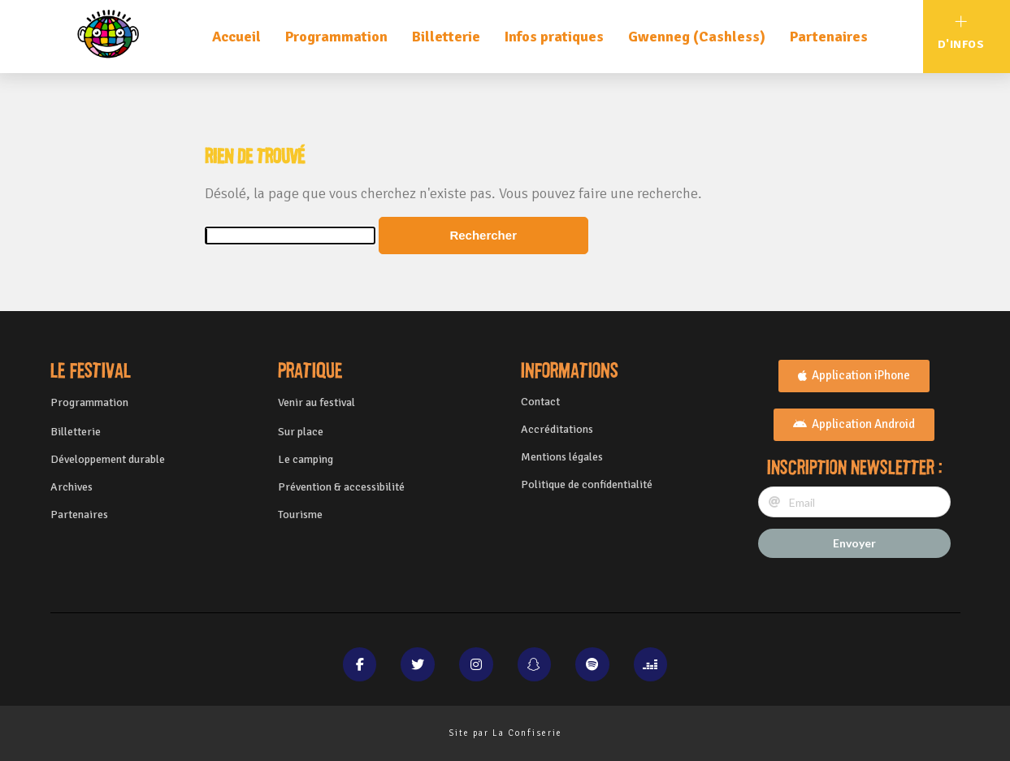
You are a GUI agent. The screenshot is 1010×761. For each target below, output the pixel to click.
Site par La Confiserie (505, 733)
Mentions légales (562, 457)
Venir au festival (316, 402)
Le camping (305, 459)
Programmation (336, 36)
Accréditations (557, 429)
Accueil (236, 36)
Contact (540, 402)
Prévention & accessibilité (341, 487)
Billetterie (446, 36)
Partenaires (829, 36)
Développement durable (107, 459)
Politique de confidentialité (586, 484)
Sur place (300, 432)
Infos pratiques (554, 36)
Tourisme (300, 514)
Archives (71, 487)
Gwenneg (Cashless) (696, 36)
